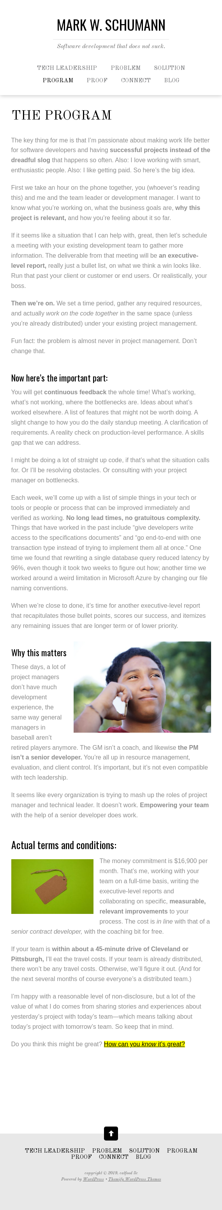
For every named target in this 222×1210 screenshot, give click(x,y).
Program (57, 81)
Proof (96, 81)
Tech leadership (67, 68)
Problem (126, 68)
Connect (136, 81)
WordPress (93, 1179)
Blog (172, 81)
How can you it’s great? (144, 1044)
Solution (169, 68)
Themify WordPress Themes (134, 1179)
